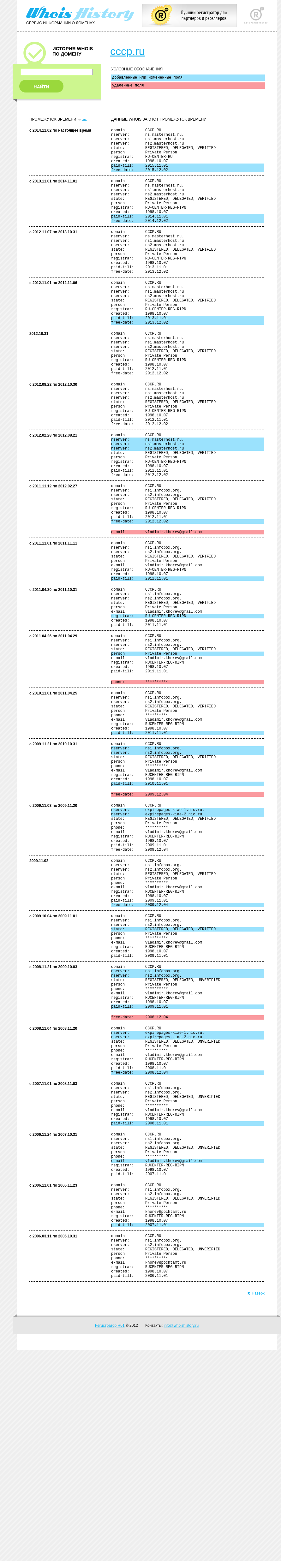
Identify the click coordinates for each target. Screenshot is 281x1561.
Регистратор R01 (110, 1536)
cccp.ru (127, 51)
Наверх (256, 1504)
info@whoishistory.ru (181, 1536)
